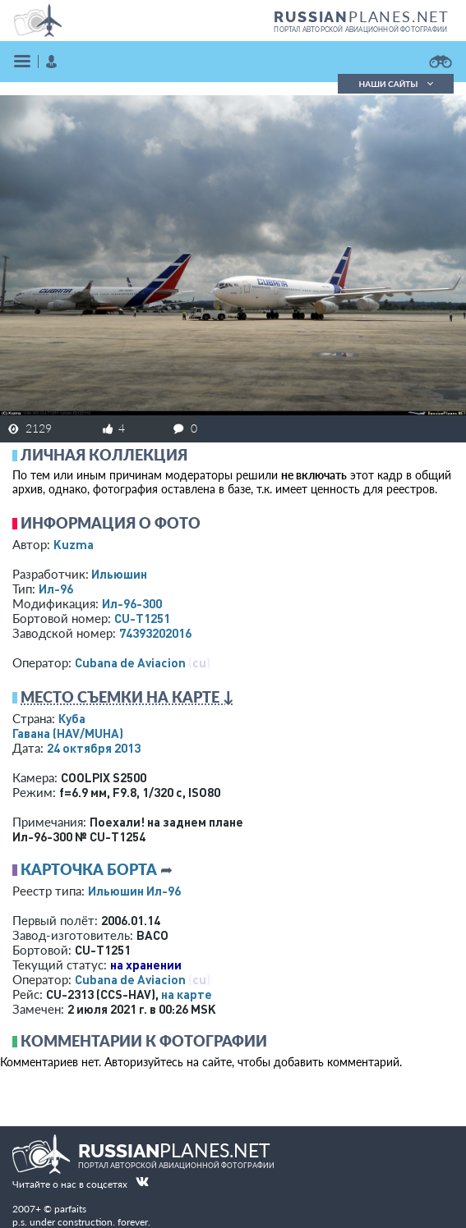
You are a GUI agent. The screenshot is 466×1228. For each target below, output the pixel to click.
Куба (71, 718)
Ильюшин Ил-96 (134, 890)
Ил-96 (56, 588)
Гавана (67, 733)
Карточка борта (89, 869)
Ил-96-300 (132, 603)
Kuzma (73, 544)
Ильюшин (119, 573)
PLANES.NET (362, 16)
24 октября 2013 (94, 747)
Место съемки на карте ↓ (127, 697)
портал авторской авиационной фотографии (360, 29)
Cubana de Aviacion (130, 662)
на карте (186, 994)
